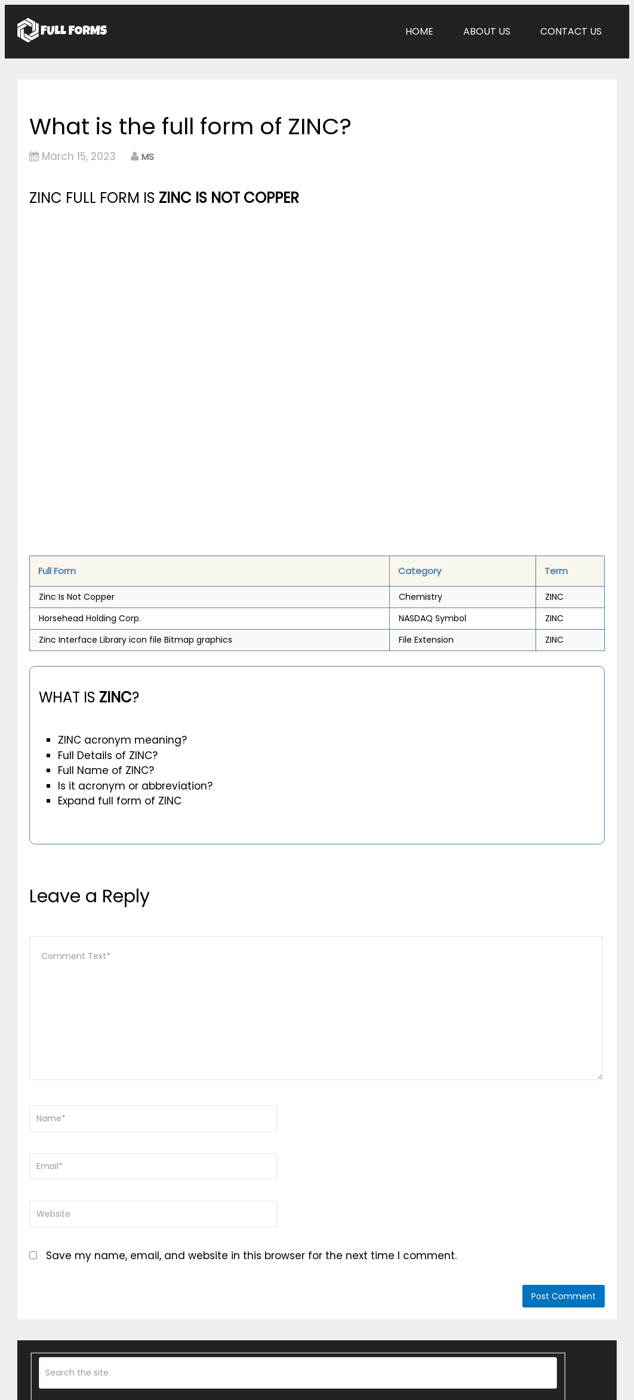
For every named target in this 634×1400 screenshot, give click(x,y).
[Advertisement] (227, 299)
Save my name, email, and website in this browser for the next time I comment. (251, 1255)
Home (419, 31)
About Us (486, 31)
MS (147, 156)
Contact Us (571, 31)
